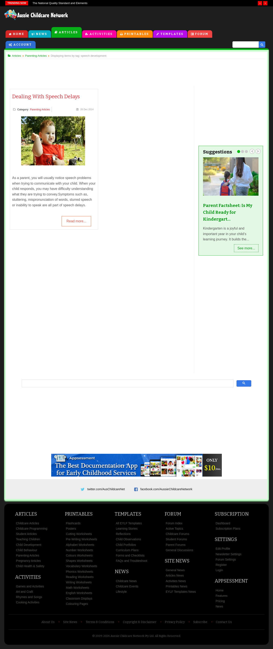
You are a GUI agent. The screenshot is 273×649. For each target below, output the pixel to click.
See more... (244, 248)
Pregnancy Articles (28, 563)
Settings (226, 541)
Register (221, 567)
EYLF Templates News (181, 594)
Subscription (232, 516)
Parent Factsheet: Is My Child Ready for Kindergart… (226, 212)
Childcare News (126, 583)
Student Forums (176, 541)
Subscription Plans (228, 530)
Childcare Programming (31, 530)
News (41, 34)
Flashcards (73, 525)
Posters (71, 530)
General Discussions (179, 552)
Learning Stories (127, 530)
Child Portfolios (126, 546)
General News (175, 572)
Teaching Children (28, 541)
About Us (48, 624)
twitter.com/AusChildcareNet (106, 489)
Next (256, 151)
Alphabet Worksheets (80, 546)
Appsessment (231, 583)
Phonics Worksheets (79, 573)
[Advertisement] (171, 16)
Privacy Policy (175, 624)
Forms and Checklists (130, 557)
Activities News (176, 583)
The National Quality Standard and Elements (59, 3)
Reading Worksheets (80, 579)
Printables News (176, 588)
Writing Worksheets (79, 584)
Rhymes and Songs (29, 599)
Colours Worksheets (79, 557)
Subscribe (200, 624)
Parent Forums (176, 546)
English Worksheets (79, 595)
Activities (101, 34)
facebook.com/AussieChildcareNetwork (166, 489)
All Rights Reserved (167, 638)
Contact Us (224, 624)
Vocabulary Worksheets (81, 568)
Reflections (123, 536)
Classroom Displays (79, 600)
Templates (171, 34)
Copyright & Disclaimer (139, 624)
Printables (136, 34)
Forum (202, 34)
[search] (243, 45)
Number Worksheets (79, 552)
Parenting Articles (41, 110)
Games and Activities (30, 588)
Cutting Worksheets (79, 536)
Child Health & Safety (30, 568)
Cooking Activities (27, 604)
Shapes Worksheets (79, 563)
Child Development (28, 546)
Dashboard (223, 525)
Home (18, 34)
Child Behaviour (26, 552)
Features (221, 598)
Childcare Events (127, 588)
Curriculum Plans (127, 552)
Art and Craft (24, 594)
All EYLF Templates (129, 525)
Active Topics (174, 530)
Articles (68, 33)
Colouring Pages (77, 606)
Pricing (220, 603)
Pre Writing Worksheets (81, 541)
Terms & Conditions (100, 624)
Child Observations (128, 541)
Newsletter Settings (228, 556)
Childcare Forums (177, 536)
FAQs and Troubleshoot (131, 563)
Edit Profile (223, 550)
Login (219, 572)
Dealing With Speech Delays (47, 97)
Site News (177, 563)
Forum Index (174, 525)
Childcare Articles (27, 525)
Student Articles (26, 536)
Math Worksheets (77, 589)
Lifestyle (121, 594)
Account (22, 45)
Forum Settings (226, 561)
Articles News (175, 577)
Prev (250, 151)
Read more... (76, 222)
